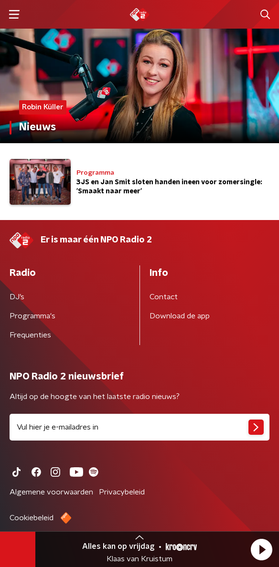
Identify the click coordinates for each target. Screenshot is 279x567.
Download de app (180, 316)
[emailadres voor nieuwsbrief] (139, 427)
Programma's (32, 316)
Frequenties (30, 335)
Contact (164, 297)
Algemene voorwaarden (51, 492)
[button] (261, 549)
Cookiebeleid (32, 518)
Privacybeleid (122, 492)
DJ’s (17, 297)
